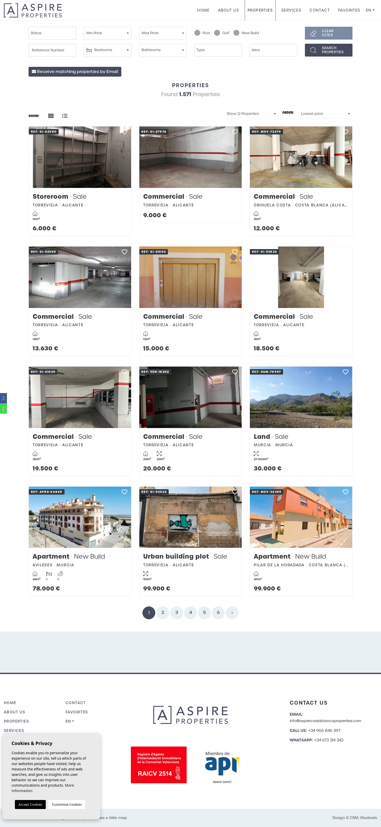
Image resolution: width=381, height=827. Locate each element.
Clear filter (328, 33)
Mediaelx (368, 817)
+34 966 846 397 (324, 730)
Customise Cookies (66, 804)
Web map (118, 817)
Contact (320, 10)
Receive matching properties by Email (75, 71)
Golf (221, 33)
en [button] (369, 10)
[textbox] (53, 33)
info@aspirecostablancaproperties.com (325, 721)
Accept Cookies (30, 804)
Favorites (349, 10)
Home (203, 10)
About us (228, 10)
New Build (246, 33)
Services (291, 10)
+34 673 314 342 (328, 740)
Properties (260, 10)
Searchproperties (332, 50)
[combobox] (52, 33)
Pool (202, 33)
